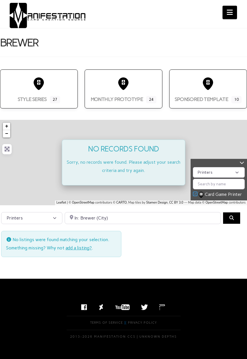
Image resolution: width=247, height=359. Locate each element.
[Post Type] (219, 172)
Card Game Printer (221, 195)
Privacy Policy (142, 323)
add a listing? (79, 248)
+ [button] (6, 126)
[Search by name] (219, 184)
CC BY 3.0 (176, 202)
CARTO (121, 202)
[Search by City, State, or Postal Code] (143, 218)
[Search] (231, 218)
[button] (229, 12)
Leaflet (61, 202)
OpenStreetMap (83, 202)
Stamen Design (157, 202)
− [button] (6, 133)
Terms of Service (106, 323)
